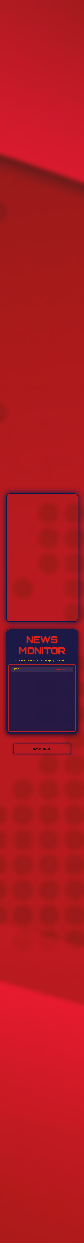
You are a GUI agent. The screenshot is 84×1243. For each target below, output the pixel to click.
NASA (16, 669)
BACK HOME (42, 749)
